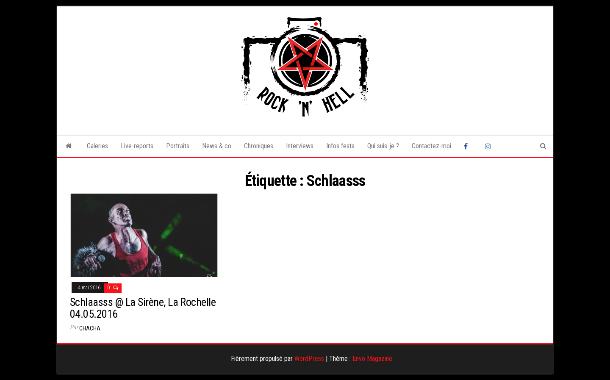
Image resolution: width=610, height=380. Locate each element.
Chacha (89, 328)
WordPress (309, 359)
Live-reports (137, 146)
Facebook (468, 146)
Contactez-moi (431, 146)
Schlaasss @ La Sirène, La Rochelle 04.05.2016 (143, 308)
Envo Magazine (372, 359)
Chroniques (258, 146)
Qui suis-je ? (383, 146)
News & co (216, 146)
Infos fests (340, 146)
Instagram (489, 146)
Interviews (299, 146)
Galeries (97, 146)
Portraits (177, 146)
